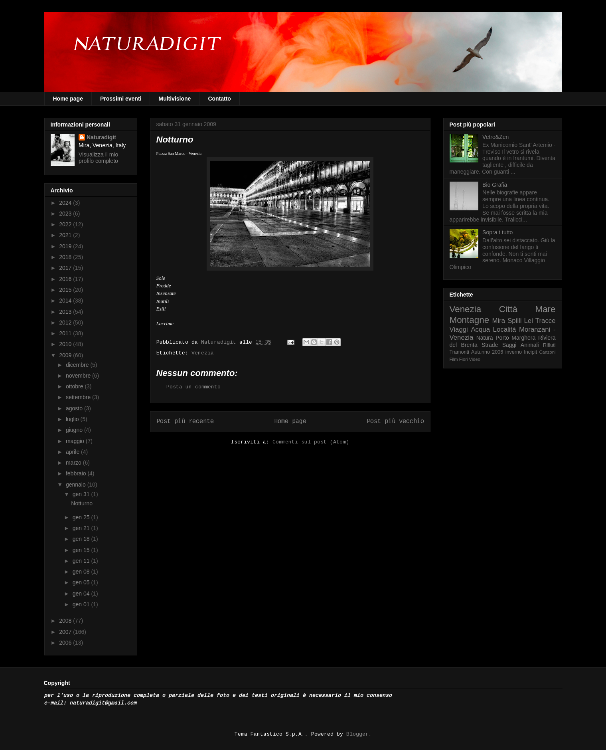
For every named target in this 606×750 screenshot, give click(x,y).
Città (508, 309)
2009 (66, 355)
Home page (68, 98)
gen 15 (82, 550)
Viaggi (459, 329)
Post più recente (185, 421)
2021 (66, 235)
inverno (513, 352)
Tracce (545, 321)
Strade (490, 345)
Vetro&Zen (495, 137)
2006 (66, 642)
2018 (66, 257)
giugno (75, 430)
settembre (79, 397)
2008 (66, 620)
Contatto (219, 98)
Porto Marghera (515, 337)
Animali (530, 345)
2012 (66, 322)
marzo (74, 462)
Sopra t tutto (497, 232)
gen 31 (82, 494)
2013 (66, 312)
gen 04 (82, 593)
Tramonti (459, 352)
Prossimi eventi (121, 98)
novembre (79, 375)
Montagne (470, 320)
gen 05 (82, 582)
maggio (76, 441)
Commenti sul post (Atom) (310, 442)
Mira (498, 321)
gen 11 (82, 561)
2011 (66, 333)
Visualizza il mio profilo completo (98, 157)
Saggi (509, 345)
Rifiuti (549, 345)
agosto (75, 408)
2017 (66, 268)
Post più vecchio (395, 421)
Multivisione (174, 98)
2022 (66, 224)
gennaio (76, 484)
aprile (73, 452)
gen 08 (82, 571)
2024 (66, 203)
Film (454, 359)
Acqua (480, 329)
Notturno (82, 503)
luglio (73, 419)
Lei (528, 321)
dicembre (78, 365)
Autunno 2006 (487, 352)
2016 (66, 279)
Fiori (463, 359)
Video (474, 359)
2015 (66, 290)
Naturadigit (220, 342)
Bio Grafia (494, 185)
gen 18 (82, 539)
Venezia (202, 353)
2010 (66, 344)
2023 (66, 213)
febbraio (76, 473)
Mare (545, 309)
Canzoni (547, 352)
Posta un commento (193, 387)
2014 (66, 300)
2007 (66, 632)
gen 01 (82, 604)
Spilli (514, 321)
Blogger (357, 734)
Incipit (530, 352)
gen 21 (82, 528)
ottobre (75, 386)
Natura (484, 337)
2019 (66, 246)
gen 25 (82, 517)
